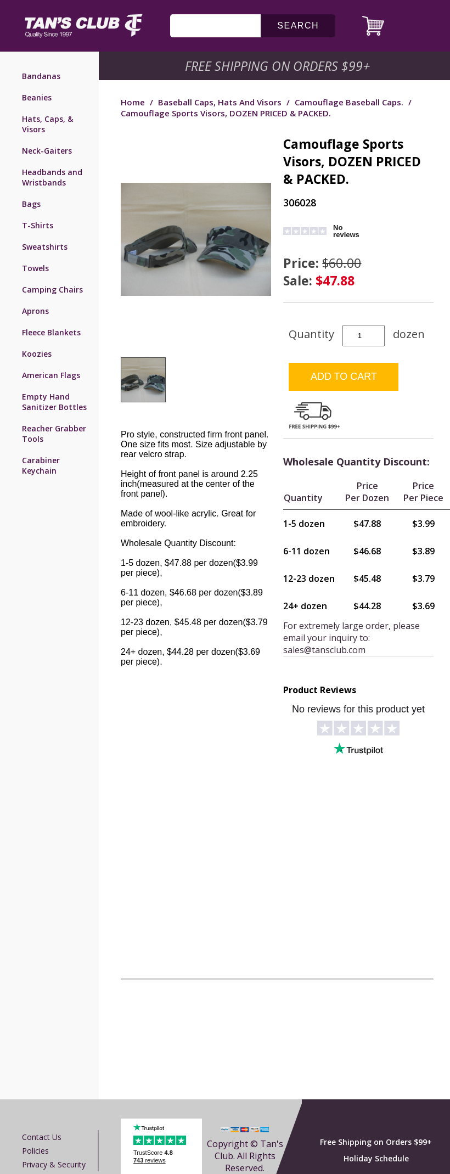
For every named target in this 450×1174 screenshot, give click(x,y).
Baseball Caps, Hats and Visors (220, 102)
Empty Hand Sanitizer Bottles (54, 401)
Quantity (311, 334)
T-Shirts (37, 225)
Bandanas (41, 76)
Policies (35, 1150)
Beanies (37, 97)
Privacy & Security (54, 1164)
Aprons (35, 311)
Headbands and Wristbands (52, 177)
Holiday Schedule (376, 1158)
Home (133, 102)
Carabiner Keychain (41, 465)
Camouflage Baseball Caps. (349, 102)
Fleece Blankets (51, 332)
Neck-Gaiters (47, 150)
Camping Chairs (52, 289)
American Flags (51, 375)
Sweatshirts (45, 246)
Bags (31, 204)
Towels (35, 268)
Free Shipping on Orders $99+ (376, 1142)
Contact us (41, 1137)
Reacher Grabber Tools (54, 433)
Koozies (37, 354)
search (298, 25)
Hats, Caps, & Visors (47, 124)
